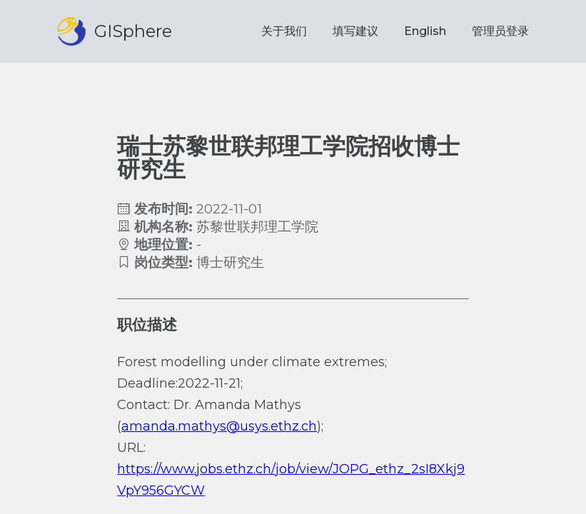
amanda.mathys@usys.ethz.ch (219, 426)
